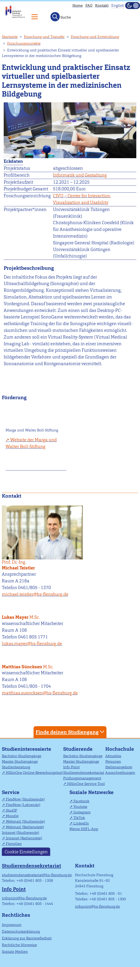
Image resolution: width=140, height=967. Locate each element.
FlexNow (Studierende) (25, 799)
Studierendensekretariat (83, 772)
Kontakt (102, 5)
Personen (113, 761)
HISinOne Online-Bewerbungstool (34, 772)
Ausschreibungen (120, 772)
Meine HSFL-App (83, 828)
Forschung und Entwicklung (95, 36)
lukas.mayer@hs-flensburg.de (32, 644)
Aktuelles (113, 756)
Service (10, 792)
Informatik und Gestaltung (80, 175)
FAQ (88, 5)
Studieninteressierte (26, 749)
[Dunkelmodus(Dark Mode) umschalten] (132, 5)
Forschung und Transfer (44, 36)
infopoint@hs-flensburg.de (24, 898)
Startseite (10, 36)
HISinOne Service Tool (86, 783)
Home (77, 5)
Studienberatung (16, 767)
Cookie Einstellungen (26, 851)
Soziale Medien (15, 951)
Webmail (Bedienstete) (25, 827)
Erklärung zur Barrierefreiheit (27, 938)
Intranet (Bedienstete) (24, 838)
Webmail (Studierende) (25, 821)
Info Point (71, 767)
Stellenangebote (118, 767)
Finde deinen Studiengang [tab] (71, 731)
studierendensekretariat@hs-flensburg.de (37, 875)
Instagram (82, 812)
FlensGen (14, 843)
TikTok (79, 817)
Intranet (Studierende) (20, 832)
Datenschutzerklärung (21, 931)
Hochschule (119, 749)
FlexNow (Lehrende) (23, 804)
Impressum (12, 924)
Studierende (78, 749)
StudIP (11, 810)
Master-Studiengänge (20, 761)
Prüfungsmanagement (82, 778)
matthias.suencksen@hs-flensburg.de (40, 693)
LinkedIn (81, 823)
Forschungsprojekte (23, 43)
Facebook (81, 801)
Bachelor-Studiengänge (21, 756)
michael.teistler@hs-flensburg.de (35, 594)
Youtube (80, 806)
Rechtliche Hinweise (19, 944)
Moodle (12, 815)
